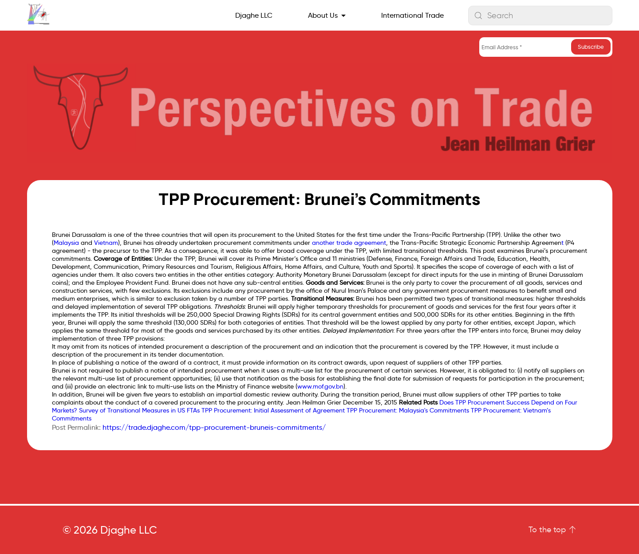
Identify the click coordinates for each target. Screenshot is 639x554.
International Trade (412, 15)
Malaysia (66, 243)
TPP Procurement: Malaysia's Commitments (408, 410)
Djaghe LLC (253, 15)
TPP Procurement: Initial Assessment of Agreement (273, 410)
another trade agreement (349, 243)
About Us (323, 15)
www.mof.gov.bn (320, 386)
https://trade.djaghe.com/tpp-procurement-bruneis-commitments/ (214, 427)
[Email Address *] (545, 47)
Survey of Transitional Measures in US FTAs (139, 410)
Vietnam (106, 243)
